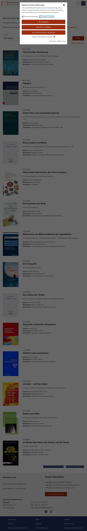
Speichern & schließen (43, 27)
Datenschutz (61, 41)
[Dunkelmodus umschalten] (64, 5)
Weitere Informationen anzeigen (43, 37)
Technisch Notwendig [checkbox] (31, 16)
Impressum (52, 41)
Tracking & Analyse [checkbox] (48, 16)
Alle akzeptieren (43, 22)
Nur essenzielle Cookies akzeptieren (43, 32)
